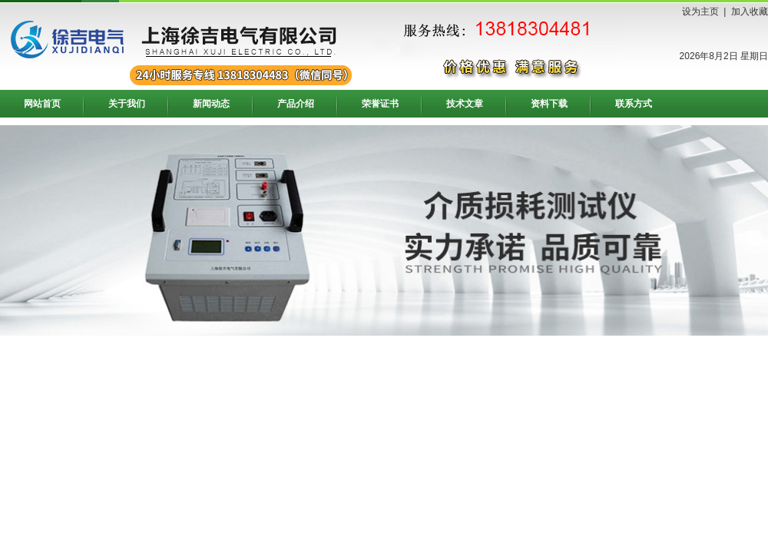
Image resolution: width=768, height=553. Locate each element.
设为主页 (700, 11)
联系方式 (633, 103)
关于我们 (126, 103)
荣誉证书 (380, 103)
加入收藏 (749, 11)
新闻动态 (211, 103)
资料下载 (549, 103)
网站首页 (42, 103)
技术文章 (464, 103)
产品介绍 (295, 103)
